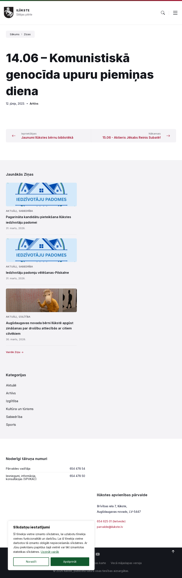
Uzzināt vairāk (50, 552)
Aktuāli (11, 210)
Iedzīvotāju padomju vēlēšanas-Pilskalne (37, 273)
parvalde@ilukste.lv (110, 527)
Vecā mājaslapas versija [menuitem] (126, 563)
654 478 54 (77, 468)
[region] (51, 545)
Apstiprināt (70, 561)
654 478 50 (77, 476)
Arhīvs (34, 103)
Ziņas (27, 34)
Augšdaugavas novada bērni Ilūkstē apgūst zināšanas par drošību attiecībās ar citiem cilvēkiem (39, 328)
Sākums (15, 34)
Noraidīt (31, 561)
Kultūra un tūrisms (19, 409)
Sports (11, 425)
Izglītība (24, 316)
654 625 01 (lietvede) (111, 521)
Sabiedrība (26, 210)
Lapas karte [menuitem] (98, 563)
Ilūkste (23, 10)
